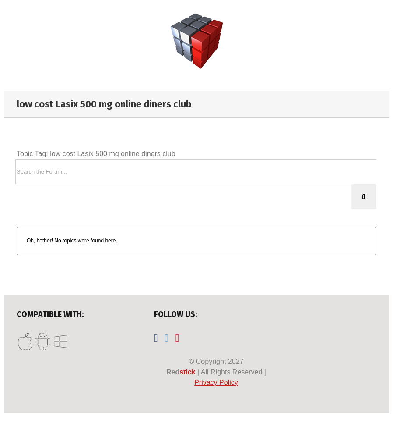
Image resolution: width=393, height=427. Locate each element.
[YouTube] (177, 338)
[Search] (363, 196)
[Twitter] (166, 338)
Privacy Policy (216, 382)
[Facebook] (156, 338)
